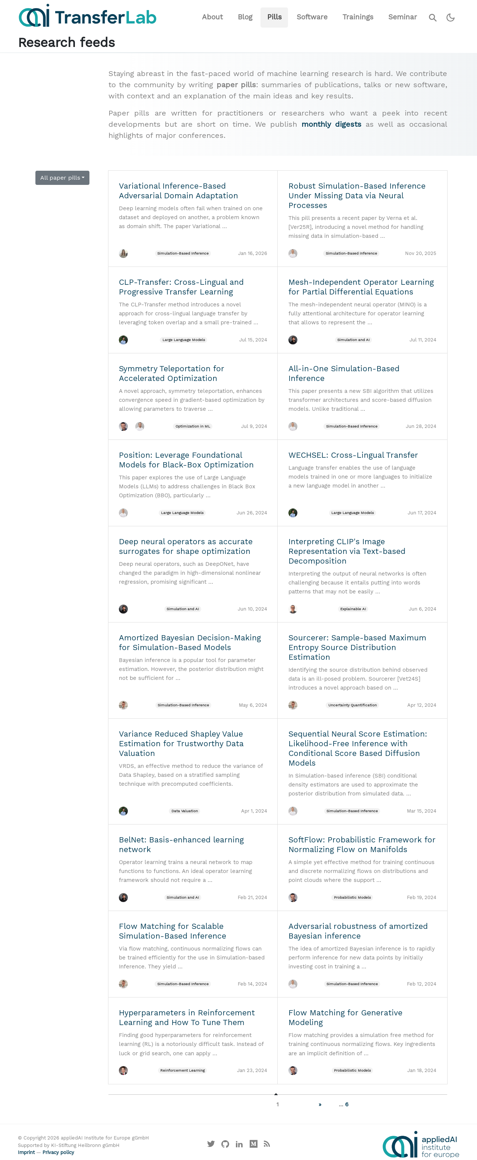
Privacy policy (58, 1152)
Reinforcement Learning (182, 1070)
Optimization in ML (193, 426)
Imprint (26, 1152)
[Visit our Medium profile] (253, 1145)
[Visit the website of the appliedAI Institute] (421, 1144)
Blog (245, 17)
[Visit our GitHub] (225, 1145)
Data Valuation (184, 811)
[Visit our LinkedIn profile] (239, 1145)
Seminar (402, 17)
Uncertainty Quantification (352, 705)
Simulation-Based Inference (183, 253)
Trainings (357, 17)
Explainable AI (353, 609)
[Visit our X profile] (211, 1145)
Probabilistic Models (352, 897)
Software (312, 17)
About (212, 17)
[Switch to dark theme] (451, 18)
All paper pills (60, 177)
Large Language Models (183, 340)
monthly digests (331, 124)
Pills (274, 17)
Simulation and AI (353, 340)
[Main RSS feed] (266, 1145)
